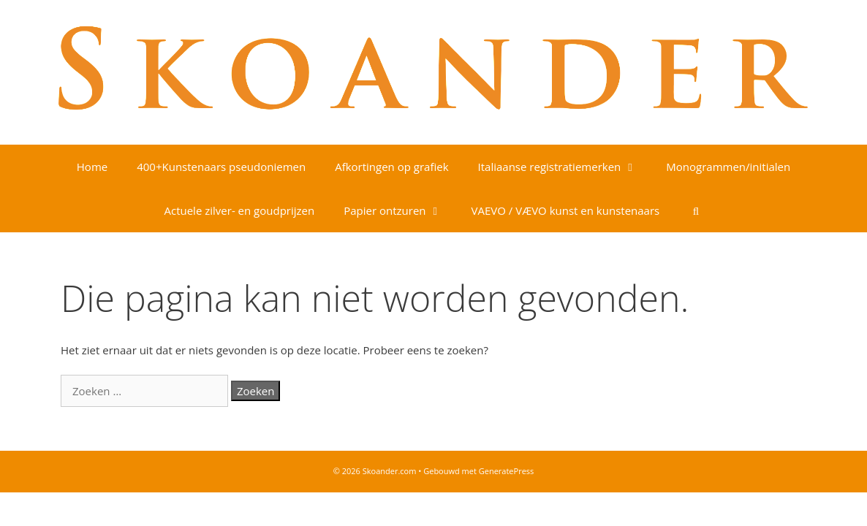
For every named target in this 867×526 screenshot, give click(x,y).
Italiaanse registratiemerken (565, 166)
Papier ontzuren (400, 210)
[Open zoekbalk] (695, 210)
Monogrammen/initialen (728, 166)
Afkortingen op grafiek (391, 166)
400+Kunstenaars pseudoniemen (221, 166)
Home (92, 166)
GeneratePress (506, 470)
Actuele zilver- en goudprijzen (239, 210)
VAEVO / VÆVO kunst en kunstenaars (566, 210)
